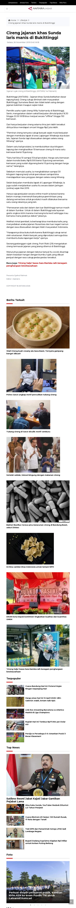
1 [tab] (30, 905)
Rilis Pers (63, 3)
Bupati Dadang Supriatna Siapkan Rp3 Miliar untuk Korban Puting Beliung (46, 842)
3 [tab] (38, 905)
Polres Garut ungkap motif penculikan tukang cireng (31, 395)
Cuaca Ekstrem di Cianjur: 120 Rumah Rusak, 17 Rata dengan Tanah (46, 818)
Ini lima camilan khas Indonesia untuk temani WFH (30, 567)
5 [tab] (45, 905)
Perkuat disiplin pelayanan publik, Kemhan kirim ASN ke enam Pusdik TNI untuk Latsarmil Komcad (35, 895)
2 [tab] (34, 905)
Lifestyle (23, 20)
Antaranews (12, 3)
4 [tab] (41, 905)
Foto (9, 854)
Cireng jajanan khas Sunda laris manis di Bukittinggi (31, 23)
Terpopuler (43, 3)
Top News (53, 3)
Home (12, 20)
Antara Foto (24, 3)
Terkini (33, 3)
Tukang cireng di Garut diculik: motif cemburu (28, 432)
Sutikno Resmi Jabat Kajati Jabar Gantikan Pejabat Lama (33, 800)
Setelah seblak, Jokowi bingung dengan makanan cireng (33, 475)
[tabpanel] (38, 882)
